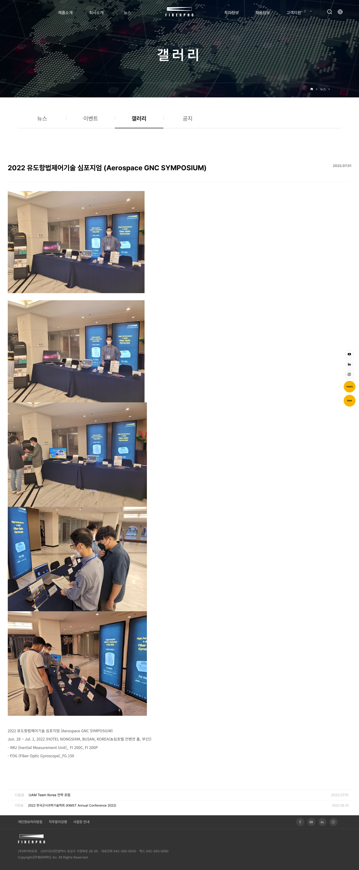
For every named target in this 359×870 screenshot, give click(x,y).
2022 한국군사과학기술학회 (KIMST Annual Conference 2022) (72, 805)
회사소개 (96, 12)
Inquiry (350, 386)
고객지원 (293, 12)
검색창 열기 (329, 11)
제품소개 (65, 12)
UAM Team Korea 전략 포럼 (49, 795)
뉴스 (127, 12)
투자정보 (231, 12)
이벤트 (90, 118)
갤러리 (337, 89)
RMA (349, 401)
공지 (188, 118)
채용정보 (262, 12)
